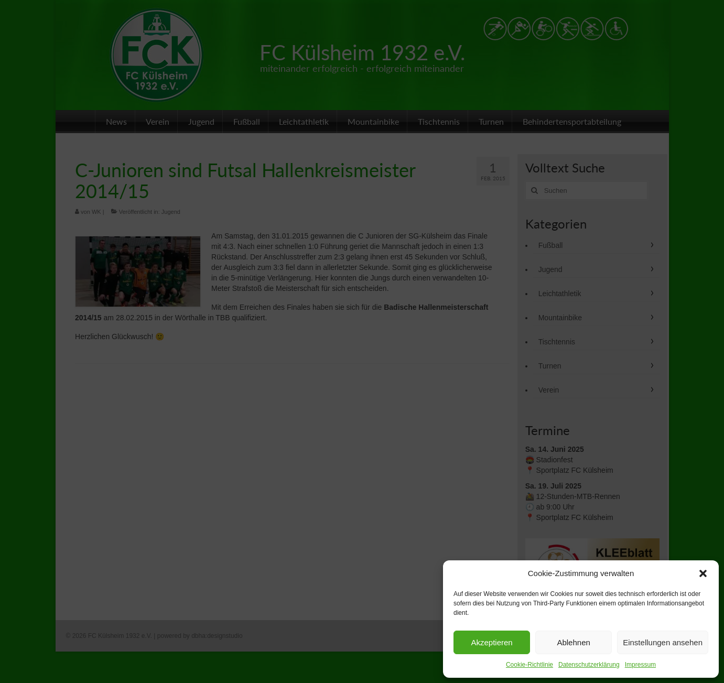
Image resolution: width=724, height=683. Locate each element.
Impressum (640, 664)
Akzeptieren (491, 642)
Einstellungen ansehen (663, 642)
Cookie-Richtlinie (529, 664)
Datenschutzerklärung (589, 664)
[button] (703, 573)
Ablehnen (573, 642)
